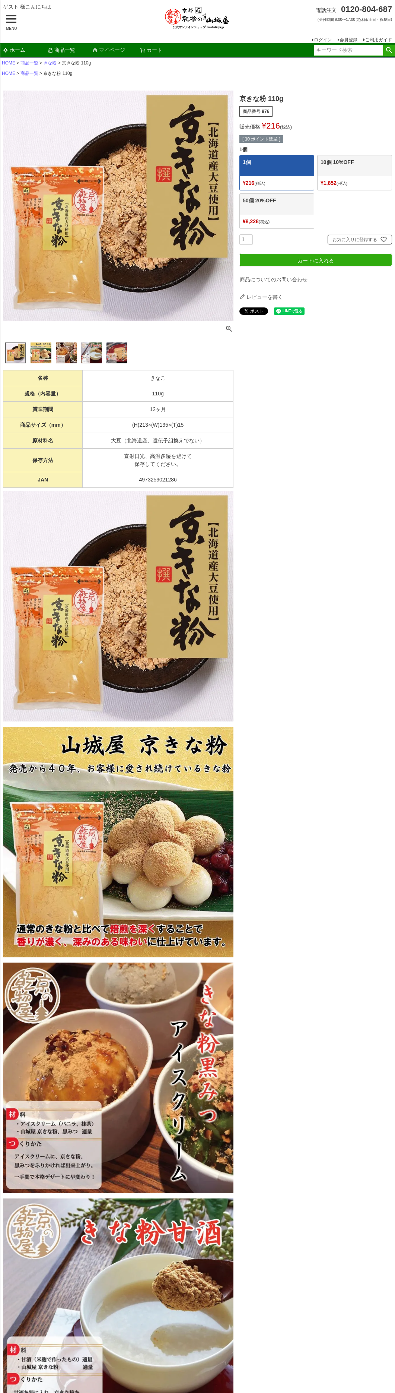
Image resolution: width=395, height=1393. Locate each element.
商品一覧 (61, 50)
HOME (8, 63)
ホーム (14, 50)
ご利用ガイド (378, 39)
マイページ (108, 50)
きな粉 (50, 63)
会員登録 (348, 39)
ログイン (323, 39)
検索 (389, 50)
